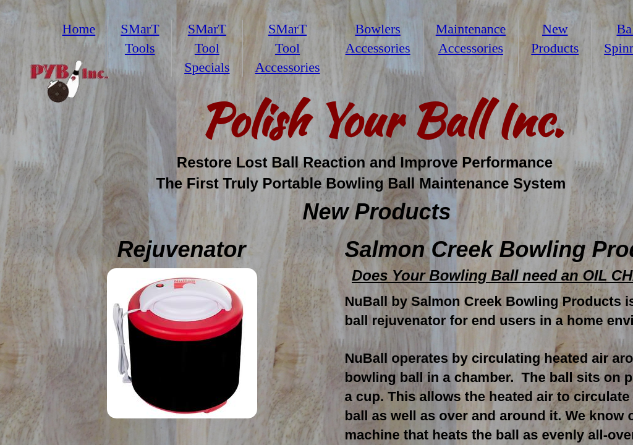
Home (79, 28)
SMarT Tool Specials (206, 48)
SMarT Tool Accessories (287, 48)
